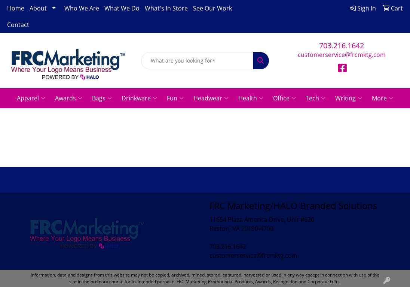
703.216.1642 (341, 45)
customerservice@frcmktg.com (342, 55)
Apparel (31, 98)
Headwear (211, 98)
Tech (315, 98)
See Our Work (212, 8)
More (382, 98)
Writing (348, 98)
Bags (102, 98)
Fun (175, 98)
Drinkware (139, 98)
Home (15, 8)
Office (284, 98)
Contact (18, 25)
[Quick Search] (197, 60)
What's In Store (166, 8)
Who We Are (81, 8)
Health (250, 98)
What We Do (122, 8)
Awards (68, 98)
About (38, 8)
